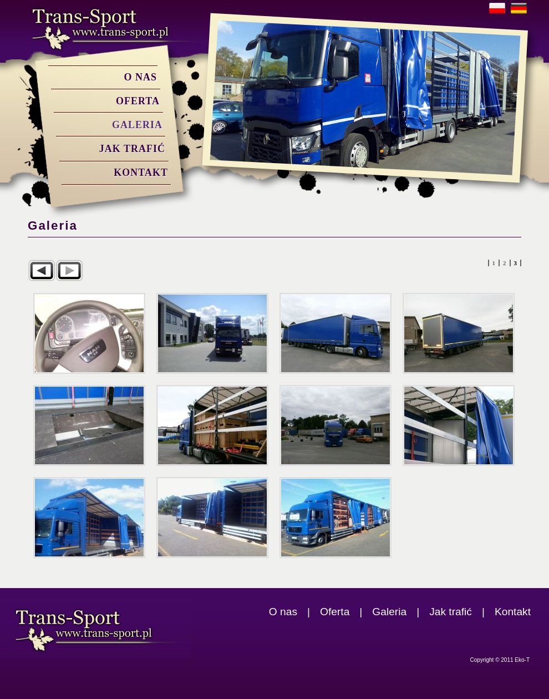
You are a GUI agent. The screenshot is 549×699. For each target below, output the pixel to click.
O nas (140, 77)
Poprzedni (41, 270)
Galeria (137, 124)
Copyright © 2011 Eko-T (500, 660)
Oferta (138, 101)
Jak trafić (132, 148)
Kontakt (141, 172)
